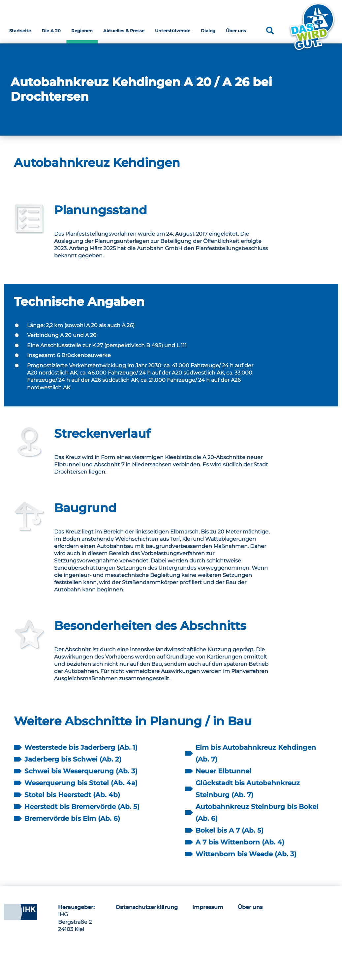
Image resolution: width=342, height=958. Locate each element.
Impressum (207, 907)
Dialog (208, 30)
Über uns (236, 30)
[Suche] (270, 30)
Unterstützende (172, 30)
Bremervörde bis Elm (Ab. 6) (72, 818)
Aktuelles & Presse (123, 30)
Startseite (20, 30)
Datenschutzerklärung (147, 907)
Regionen (82, 30)
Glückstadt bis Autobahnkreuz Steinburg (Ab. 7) (248, 789)
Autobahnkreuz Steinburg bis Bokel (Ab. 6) (257, 812)
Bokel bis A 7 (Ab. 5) (230, 830)
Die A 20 (51, 30)
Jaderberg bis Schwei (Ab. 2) (72, 759)
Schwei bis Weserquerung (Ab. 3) (81, 771)
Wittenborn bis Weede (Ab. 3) (246, 854)
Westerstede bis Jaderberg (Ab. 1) (81, 747)
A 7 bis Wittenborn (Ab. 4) (240, 842)
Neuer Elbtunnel (223, 771)
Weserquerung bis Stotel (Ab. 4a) (81, 783)
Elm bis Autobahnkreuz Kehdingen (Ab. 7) (256, 753)
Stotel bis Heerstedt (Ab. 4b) (72, 795)
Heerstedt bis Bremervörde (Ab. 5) (82, 807)
